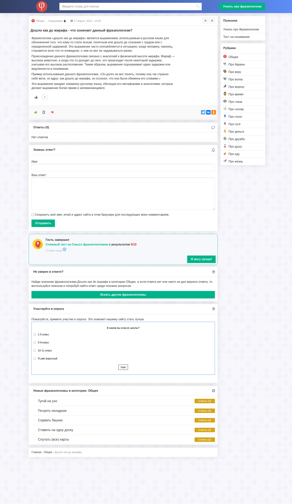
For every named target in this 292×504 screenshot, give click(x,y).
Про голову (233, 109)
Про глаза (232, 101)
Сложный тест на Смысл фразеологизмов (77, 244)
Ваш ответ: (39, 175)
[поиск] (130, 6)
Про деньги (233, 131)
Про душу (232, 146)
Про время (233, 94)
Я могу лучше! (201, 259)
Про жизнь (233, 161)
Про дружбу (234, 139)
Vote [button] (123, 367)
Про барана (234, 64)
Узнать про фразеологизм (242, 6)
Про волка (233, 79)
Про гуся (231, 124)
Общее (230, 57)
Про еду (231, 154)
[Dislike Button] (51, 112)
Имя (34, 161)
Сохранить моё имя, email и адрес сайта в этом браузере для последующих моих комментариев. (102, 214)
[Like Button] (36, 97)
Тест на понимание (236, 36)
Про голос (232, 116)
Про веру (232, 71)
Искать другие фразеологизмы (123, 294)
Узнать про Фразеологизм (241, 29)
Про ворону (234, 86)
